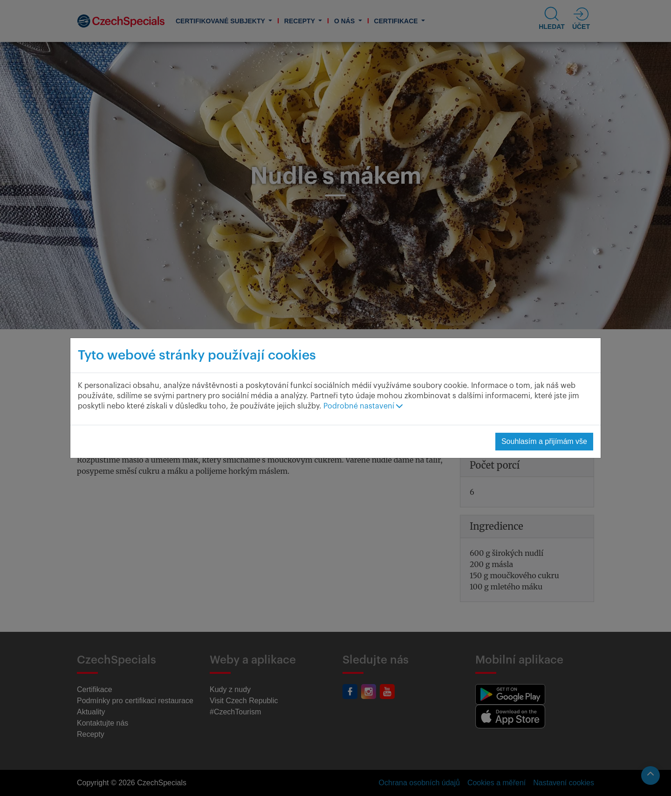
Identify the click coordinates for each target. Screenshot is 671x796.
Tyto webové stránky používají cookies (197, 355)
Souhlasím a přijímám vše (544, 441)
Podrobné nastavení (363, 406)
